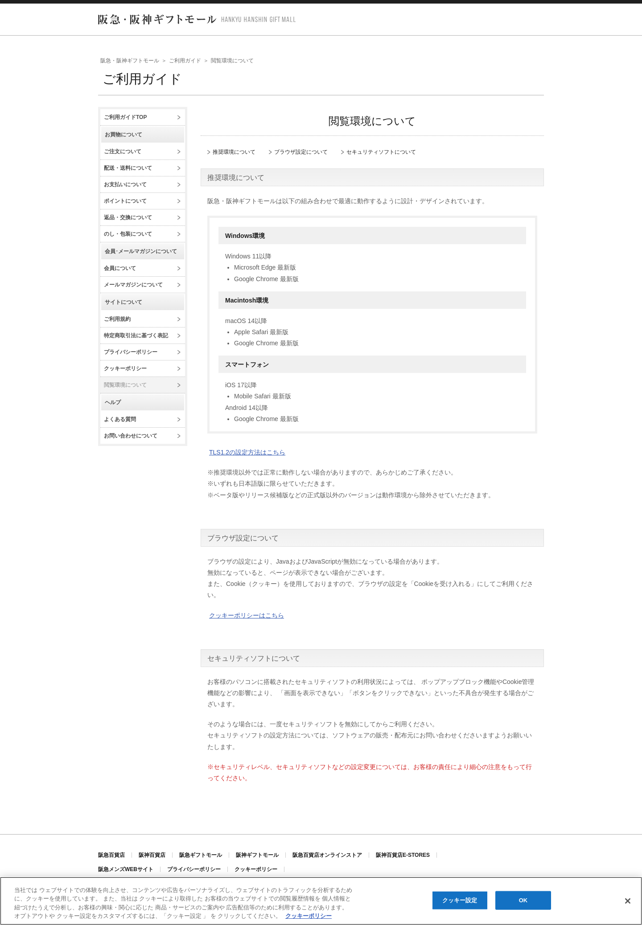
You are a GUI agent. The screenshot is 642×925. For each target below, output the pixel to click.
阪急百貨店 (111, 855)
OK (523, 900)
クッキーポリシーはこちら (246, 615)
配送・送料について (128, 168)
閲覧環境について (125, 385)
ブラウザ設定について (301, 152)
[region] (321, 901)
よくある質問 (120, 419)
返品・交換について (128, 217)
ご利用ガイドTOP (125, 117)
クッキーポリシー (125, 368)
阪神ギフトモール (257, 855)
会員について (120, 268)
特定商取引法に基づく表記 (136, 335)
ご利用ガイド (185, 60)
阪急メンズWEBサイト (125, 869)
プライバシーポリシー (130, 352)
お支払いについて (125, 184)
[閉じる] (628, 901)
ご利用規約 (117, 319)
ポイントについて (125, 201)
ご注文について (122, 151)
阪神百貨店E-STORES (403, 855)
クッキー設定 (459, 900)
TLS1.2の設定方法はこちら (247, 452)
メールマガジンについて (133, 285)
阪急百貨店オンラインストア (327, 855)
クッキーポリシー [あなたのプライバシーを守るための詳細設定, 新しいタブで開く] (308, 916)
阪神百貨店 (152, 855)
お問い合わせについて (130, 436)
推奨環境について (234, 152)
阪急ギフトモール (200, 855)
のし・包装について (128, 234)
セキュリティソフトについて (381, 152)
